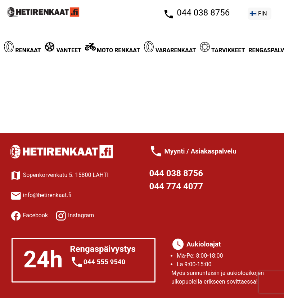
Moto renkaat (112, 50)
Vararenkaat (170, 50)
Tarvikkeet (222, 50)
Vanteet (62, 50)
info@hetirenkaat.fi (41, 195)
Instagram (80, 215)
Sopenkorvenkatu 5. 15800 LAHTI (59, 175)
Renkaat (22, 50)
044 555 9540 (105, 262)
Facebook (35, 215)
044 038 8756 (202, 13)
